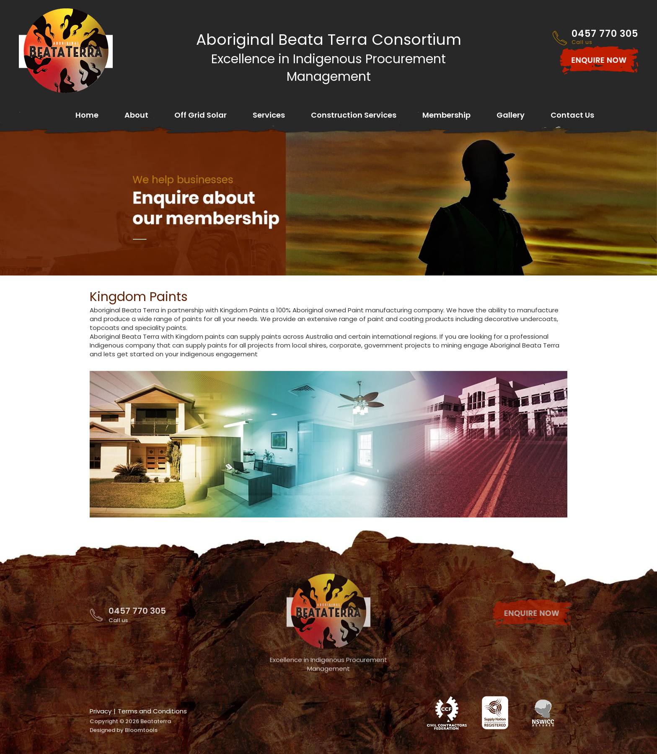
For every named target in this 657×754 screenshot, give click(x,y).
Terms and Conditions (152, 711)
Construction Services (353, 116)
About (136, 116)
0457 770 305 (605, 37)
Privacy (100, 711)
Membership (446, 116)
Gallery (511, 116)
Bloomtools (141, 735)
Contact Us (572, 116)
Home (86, 116)
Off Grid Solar (200, 116)
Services (269, 116)
